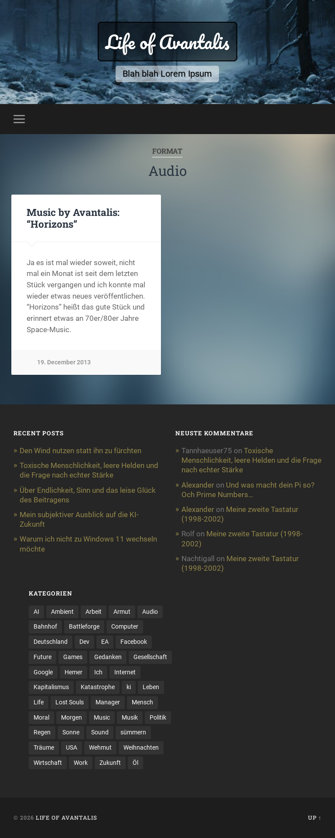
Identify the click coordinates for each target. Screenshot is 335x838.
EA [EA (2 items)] (105, 641)
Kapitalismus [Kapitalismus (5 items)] (51, 686)
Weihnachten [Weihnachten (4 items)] (141, 747)
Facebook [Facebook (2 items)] (133, 641)
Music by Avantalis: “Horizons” (73, 217)
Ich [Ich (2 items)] (98, 672)
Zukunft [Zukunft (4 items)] (110, 762)
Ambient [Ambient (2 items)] (62, 611)
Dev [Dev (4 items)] (84, 641)
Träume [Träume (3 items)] (44, 747)
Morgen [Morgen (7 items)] (71, 717)
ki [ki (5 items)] (128, 686)
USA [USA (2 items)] (71, 747)
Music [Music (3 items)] (102, 717)
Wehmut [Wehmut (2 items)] (100, 747)
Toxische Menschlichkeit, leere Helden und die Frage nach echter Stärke (251, 460)
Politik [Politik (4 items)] (158, 717)
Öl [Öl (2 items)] (135, 762)
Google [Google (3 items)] (43, 672)
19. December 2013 (64, 362)
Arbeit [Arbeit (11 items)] (93, 611)
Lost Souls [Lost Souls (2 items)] (69, 702)
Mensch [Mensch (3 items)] (142, 702)
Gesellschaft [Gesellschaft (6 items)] (150, 656)
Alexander (197, 485)
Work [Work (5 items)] (81, 762)
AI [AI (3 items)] (36, 611)
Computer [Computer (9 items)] (124, 626)
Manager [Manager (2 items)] (108, 702)
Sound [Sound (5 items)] (100, 732)
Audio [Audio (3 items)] (150, 611)
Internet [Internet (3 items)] (125, 672)
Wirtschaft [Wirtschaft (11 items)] (48, 762)
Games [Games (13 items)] (72, 656)
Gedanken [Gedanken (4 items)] (108, 656)
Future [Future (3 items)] (42, 656)
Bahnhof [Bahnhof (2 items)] (45, 626)
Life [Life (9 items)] (39, 702)
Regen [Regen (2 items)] (42, 732)
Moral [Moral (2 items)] (41, 717)
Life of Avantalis (167, 41)
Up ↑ (314, 817)
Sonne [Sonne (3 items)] (70, 732)
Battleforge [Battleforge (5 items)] (84, 626)
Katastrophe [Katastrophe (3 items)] (98, 686)
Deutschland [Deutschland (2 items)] (51, 641)
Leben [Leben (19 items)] (151, 686)
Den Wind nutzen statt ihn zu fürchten (80, 450)
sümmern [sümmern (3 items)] (133, 732)
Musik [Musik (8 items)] (130, 717)
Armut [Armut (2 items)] (121, 611)
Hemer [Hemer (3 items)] (73, 672)
